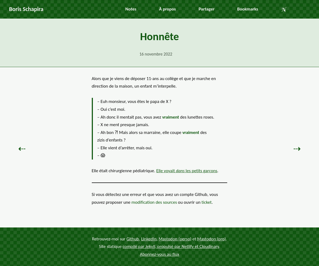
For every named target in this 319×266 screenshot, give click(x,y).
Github (133, 239)
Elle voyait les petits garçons (187, 171)
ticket (207, 202)
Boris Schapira (26, 9)
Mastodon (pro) (211, 239)
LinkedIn (148, 239)
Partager (207, 9)
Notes (130, 9)
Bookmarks (247, 9)
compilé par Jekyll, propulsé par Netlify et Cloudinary (170, 246)
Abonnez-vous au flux (159, 254)
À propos (167, 9)
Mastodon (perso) (175, 239)
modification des (154, 202)
